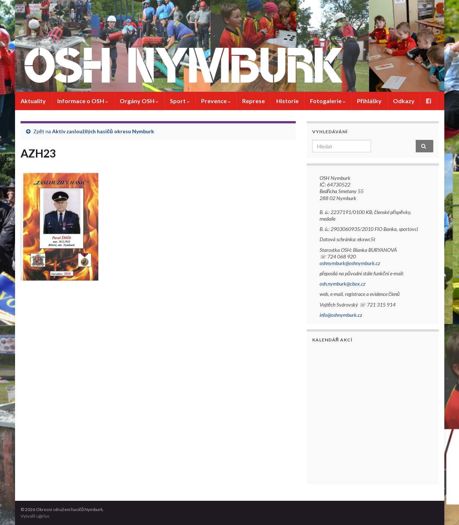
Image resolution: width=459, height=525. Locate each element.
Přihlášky (369, 100)
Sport (180, 100)
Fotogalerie (328, 100)
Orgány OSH (139, 100)
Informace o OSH (82, 100)
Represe (253, 100)
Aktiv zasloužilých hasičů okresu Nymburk (103, 131)
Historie (287, 100)
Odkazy (404, 100)
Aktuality (33, 100)
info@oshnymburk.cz (341, 315)
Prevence (216, 100)
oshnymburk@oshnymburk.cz (350, 263)
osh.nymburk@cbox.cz (342, 283)
